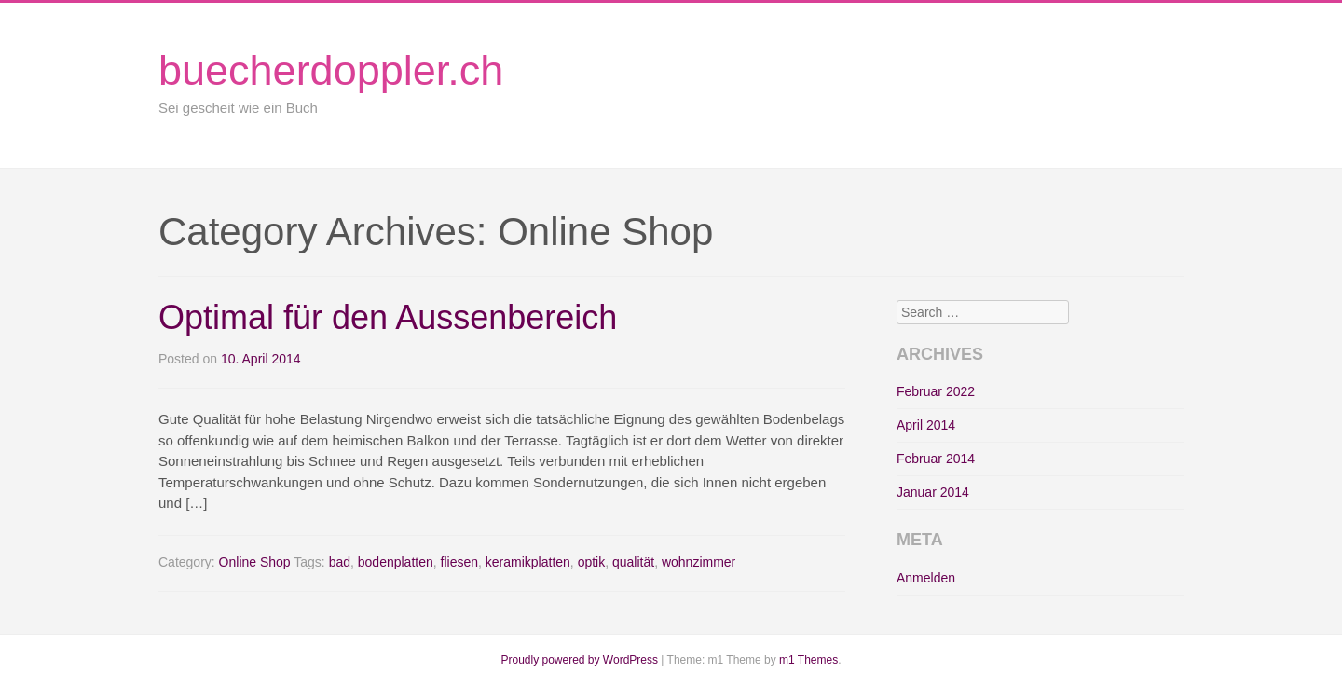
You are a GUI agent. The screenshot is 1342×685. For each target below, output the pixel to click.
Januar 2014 (933, 492)
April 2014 (926, 425)
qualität (633, 562)
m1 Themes (808, 659)
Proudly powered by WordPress (579, 659)
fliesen (459, 562)
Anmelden (926, 577)
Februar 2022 (936, 391)
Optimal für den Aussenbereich (387, 317)
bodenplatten (395, 562)
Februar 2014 (936, 458)
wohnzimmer (698, 562)
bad (339, 562)
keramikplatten (528, 562)
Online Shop (255, 562)
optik (592, 562)
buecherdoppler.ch (330, 70)
